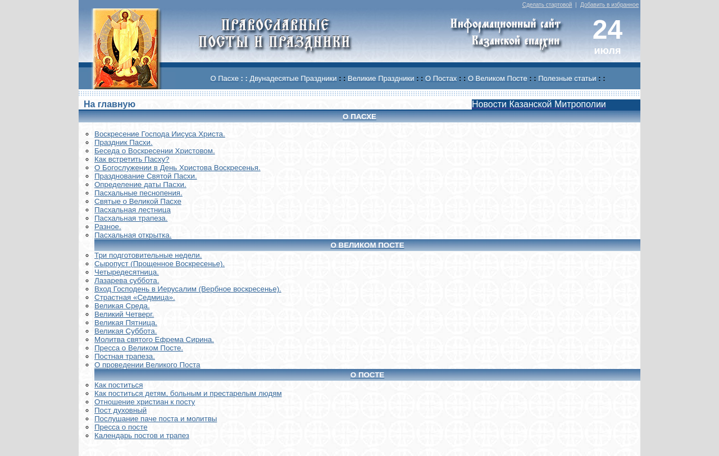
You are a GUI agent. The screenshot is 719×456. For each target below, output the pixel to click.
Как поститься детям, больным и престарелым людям (188, 393)
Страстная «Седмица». (134, 297)
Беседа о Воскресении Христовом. (154, 151)
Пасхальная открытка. (132, 235)
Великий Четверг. (124, 314)
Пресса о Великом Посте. (138, 348)
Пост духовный (120, 410)
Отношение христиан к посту (144, 402)
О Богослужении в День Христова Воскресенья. (177, 167)
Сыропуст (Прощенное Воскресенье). (159, 263)
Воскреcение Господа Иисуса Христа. (159, 134)
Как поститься (118, 385)
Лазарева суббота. (126, 280)
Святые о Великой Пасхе (137, 201)
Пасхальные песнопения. (138, 193)
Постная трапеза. (124, 356)
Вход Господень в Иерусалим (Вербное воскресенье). (187, 289)
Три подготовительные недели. (148, 255)
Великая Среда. (122, 306)
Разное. (107, 226)
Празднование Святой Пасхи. (145, 176)
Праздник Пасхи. (123, 142)
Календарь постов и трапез (141, 435)
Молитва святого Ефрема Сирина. (154, 339)
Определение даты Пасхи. (140, 184)
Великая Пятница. (125, 322)
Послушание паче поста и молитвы (155, 418)
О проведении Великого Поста (147, 365)
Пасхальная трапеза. (131, 218)
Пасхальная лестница (132, 210)
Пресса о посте (121, 427)
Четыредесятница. (126, 272)
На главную (109, 104)
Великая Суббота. (125, 331)
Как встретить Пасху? (132, 159)
